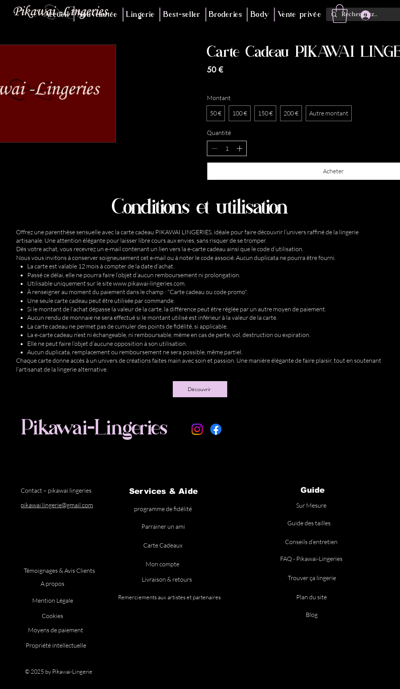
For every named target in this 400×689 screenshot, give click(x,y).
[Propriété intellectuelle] (56, 645)
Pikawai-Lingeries (94, 427)
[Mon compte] (163, 564)
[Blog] (312, 614)
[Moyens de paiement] (56, 630)
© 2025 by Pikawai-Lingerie (59, 671)
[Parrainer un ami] (164, 526)
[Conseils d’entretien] (312, 542)
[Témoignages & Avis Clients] (60, 570)
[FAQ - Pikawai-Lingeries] (312, 558)
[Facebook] (215, 429)
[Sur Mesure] (312, 505)
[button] (340, 13)
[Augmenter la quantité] (239, 148)
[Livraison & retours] (167, 579)
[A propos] (53, 583)
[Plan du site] (312, 597)
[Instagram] (197, 429)
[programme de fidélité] (164, 508)
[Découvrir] (200, 389)
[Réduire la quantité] (214, 148)
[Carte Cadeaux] (163, 545)
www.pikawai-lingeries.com (149, 283)
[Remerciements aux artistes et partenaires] (170, 597)
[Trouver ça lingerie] (312, 578)
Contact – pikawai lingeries (56, 490)
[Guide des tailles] (309, 523)
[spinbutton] (227, 148)
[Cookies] (53, 615)
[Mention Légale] (53, 600)
